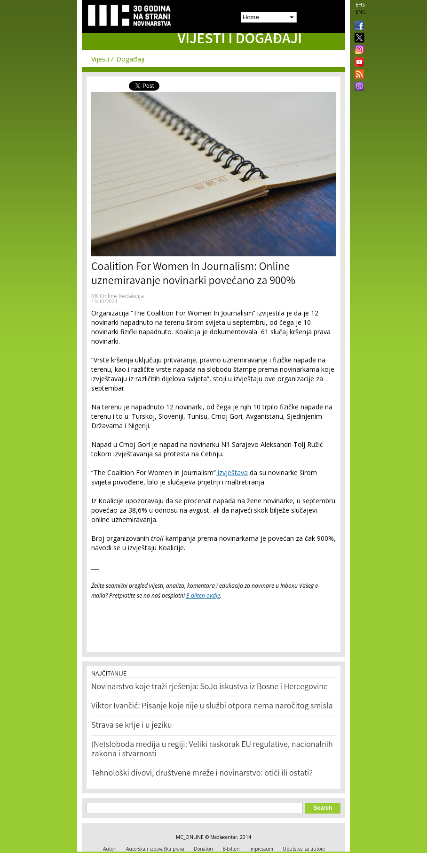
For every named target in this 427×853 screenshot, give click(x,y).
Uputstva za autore (304, 848)
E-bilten (231, 848)
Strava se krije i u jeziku (131, 726)
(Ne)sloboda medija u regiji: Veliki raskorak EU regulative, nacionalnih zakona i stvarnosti (212, 750)
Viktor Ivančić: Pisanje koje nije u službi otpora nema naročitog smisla (212, 706)
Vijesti (100, 58)
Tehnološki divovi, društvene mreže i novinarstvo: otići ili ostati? (202, 774)
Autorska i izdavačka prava (155, 848)
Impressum (261, 848)
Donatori (203, 848)
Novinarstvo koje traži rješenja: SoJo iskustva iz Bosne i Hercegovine (209, 687)
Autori (110, 848)
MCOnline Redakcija (117, 296)
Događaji (130, 58)
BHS (360, 4)
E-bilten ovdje (203, 595)
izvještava (232, 472)
